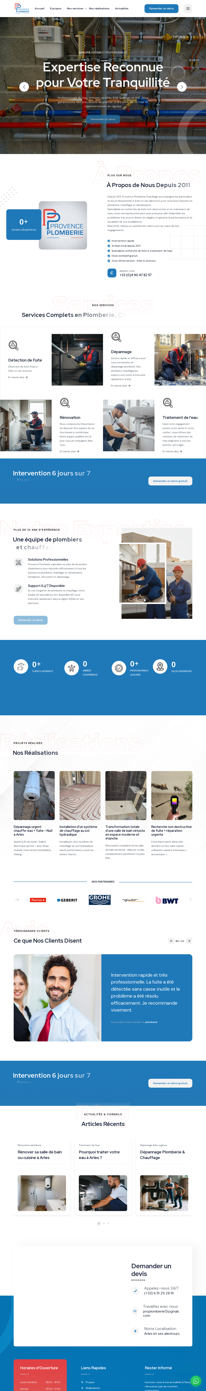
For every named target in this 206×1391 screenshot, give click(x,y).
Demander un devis (161, 8)
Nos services (75, 8)
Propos (87, 1382)
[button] (182, 87)
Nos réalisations (99, 8)
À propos (55, 8)
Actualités (121, 8)
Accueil (39, 8)
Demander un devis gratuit (170, 481)
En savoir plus (18, 377)
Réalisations (90, 1388)
